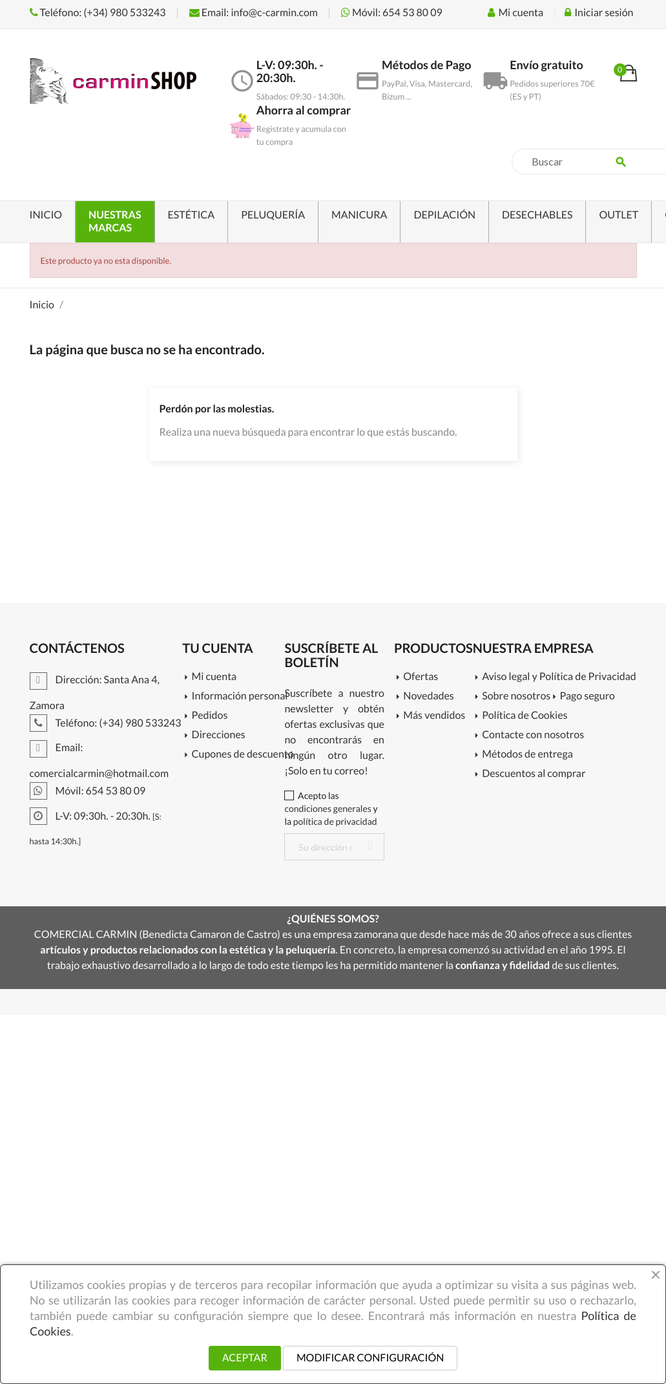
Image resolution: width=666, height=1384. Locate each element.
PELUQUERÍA (273, 215)
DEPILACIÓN (444, 215)
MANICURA (359, 215)
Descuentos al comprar (533, 774)
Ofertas (420, 677)
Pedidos (210, 715)
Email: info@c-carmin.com (253, 12)
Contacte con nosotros (533, 735)
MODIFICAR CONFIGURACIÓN (370, 1358)
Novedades (428, 696)
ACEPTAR (244, 1358)
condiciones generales (327, 808)
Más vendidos (434, 715)
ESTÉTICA (191, 215)
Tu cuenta (217, 648)
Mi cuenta (214, 677)
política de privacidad (335, 821)
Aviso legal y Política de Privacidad (554, 677)
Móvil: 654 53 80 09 (391, 12)
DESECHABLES (537, 215)
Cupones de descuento (238, 754)
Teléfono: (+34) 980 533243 (98, 12)
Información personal (238, 696)
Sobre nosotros (516, 696)
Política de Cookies (524, 715)
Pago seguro (587, 696)
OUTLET (618, 215)
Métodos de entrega (527, 754)
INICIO (46, 215)
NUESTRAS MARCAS (114, 221)
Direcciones (218, 735)
